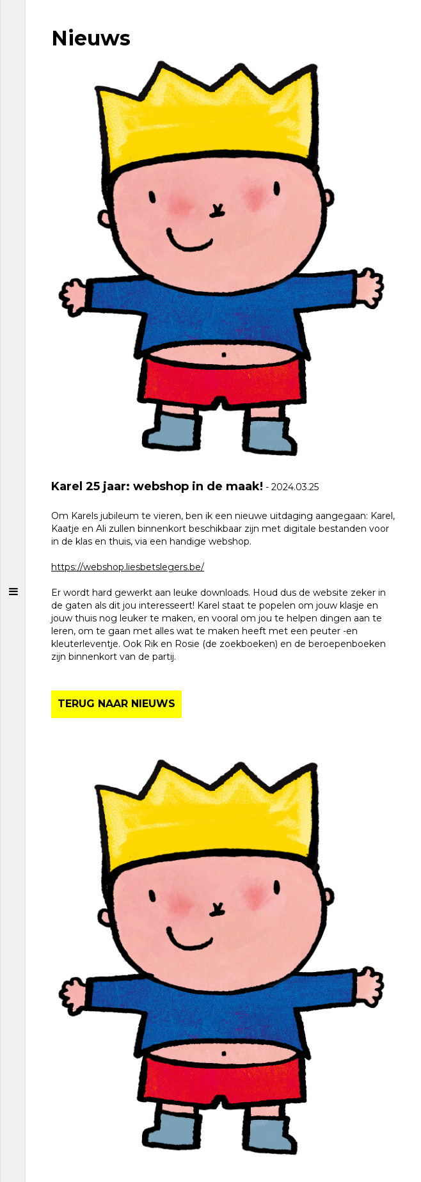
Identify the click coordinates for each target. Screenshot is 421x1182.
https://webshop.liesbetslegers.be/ (127, 567)
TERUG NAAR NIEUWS (116, 704)
